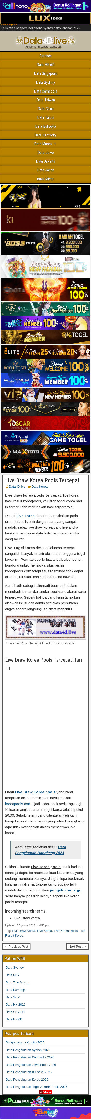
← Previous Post (16, 946)
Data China (46, 108)
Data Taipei (45, 117)
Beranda (45, 56)
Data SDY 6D (15, 1012)
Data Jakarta (45, 161)
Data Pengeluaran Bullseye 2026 (29, 1072)
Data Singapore (45, 73)
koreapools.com (18, 804)
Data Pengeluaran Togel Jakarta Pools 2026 (36, 1087)
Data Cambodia (45, 91)
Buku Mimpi (45, 179)
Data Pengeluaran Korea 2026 (27, 1079)
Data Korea (40, 486)
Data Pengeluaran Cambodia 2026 (30, 1057)
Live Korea (44, 930)
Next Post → (77, 946)
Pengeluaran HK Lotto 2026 (25, 1042)
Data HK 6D (46, 64)
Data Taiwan (45, 100)
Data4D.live (17, 486)
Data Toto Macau (17, 982)
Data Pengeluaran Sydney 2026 (28, 1050)
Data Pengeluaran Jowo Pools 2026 (31, 1065)
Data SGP (13, 997)
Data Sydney (45, 82)
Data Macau (43, 144)
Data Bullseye (45, 126)
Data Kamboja (15, 990)
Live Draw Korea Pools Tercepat (42, 480)
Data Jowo (45, 152)
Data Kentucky (45, 135)
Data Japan (45, 170)
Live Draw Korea (23, 930)
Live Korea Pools (66, 930)
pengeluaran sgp (65, 890)
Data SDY (13, 975)
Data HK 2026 (15, 1004)
